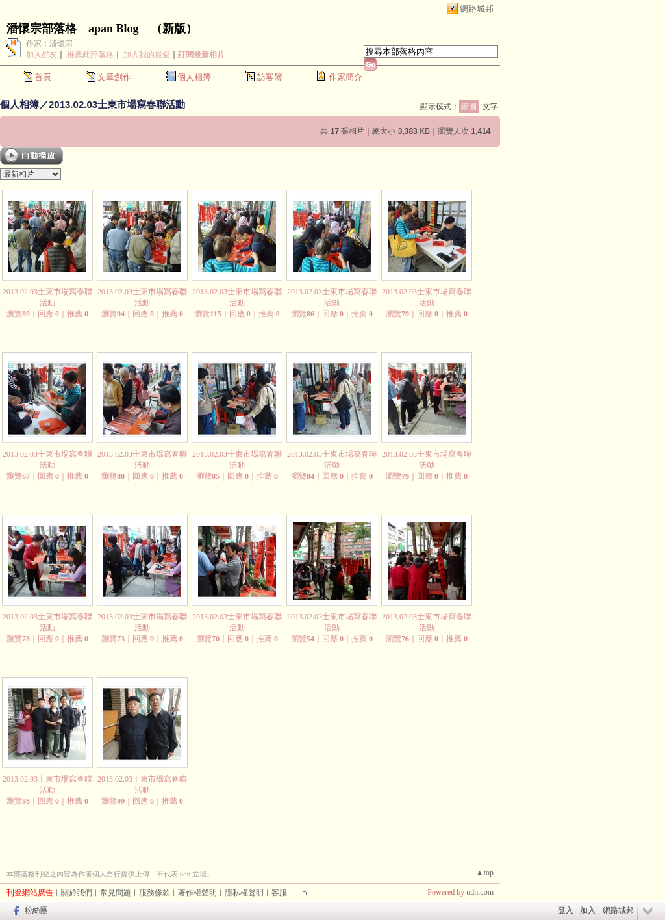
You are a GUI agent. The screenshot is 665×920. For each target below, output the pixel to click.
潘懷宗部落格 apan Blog (72, 28)
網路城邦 (477, 9)
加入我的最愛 (146, 54)
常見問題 (115, 892)
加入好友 (41, 54)
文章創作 (114, 77)
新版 (174, 28)
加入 (588, 910)
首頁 (42, 77)
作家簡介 (345, 77)
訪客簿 (269, 77)
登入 (565, 910)
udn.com (480, 892)
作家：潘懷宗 (49, 43)
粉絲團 (36, 910)
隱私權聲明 (244, 892)
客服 (279, 892)
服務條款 (154, 892)
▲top (485, 872)
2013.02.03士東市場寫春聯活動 (117, 104)
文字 (490, 106)
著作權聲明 (197, 892)
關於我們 (76, 892)
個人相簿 (194, 77)
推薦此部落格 (90, 54)
